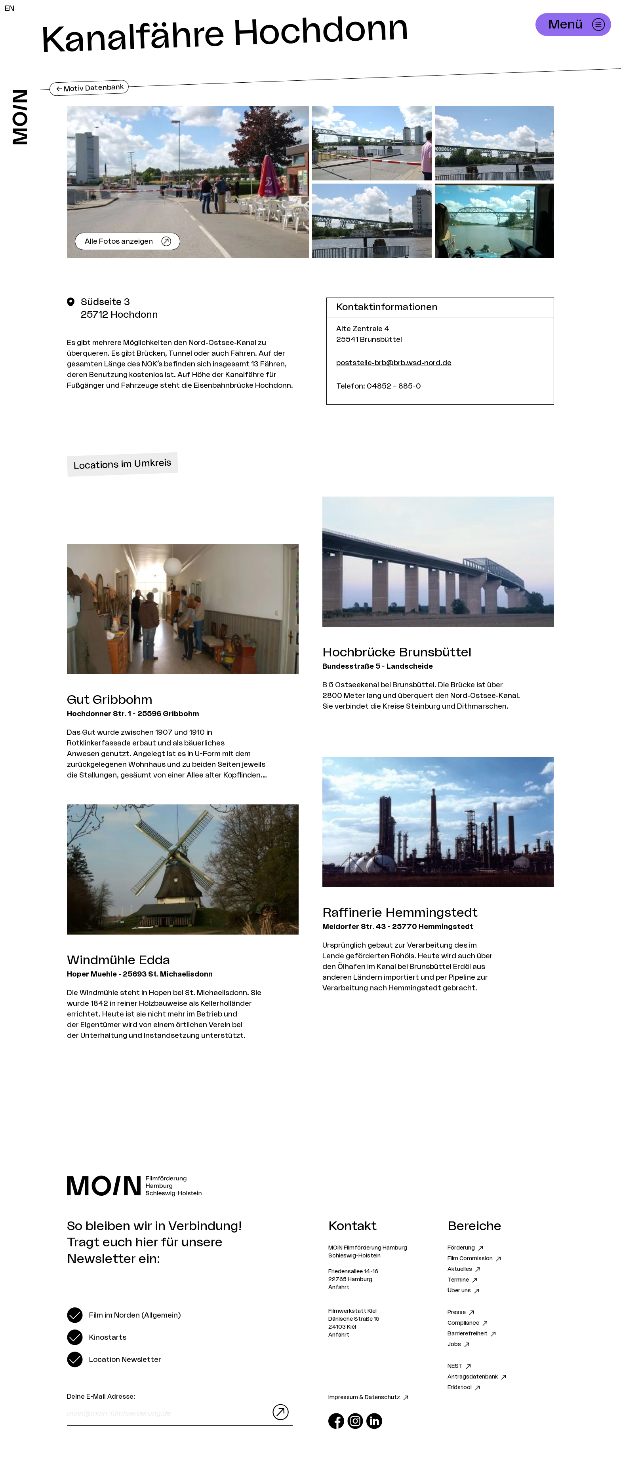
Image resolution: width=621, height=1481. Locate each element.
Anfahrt (338, 1287)
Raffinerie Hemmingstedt (400, 912)
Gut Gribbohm (109, 700)
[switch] (124, 1315)
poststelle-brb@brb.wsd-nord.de (393, 362)
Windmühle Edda (118, 960)
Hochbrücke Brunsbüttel (397, 652)
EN (9, 8)
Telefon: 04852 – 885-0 (378, 386)
